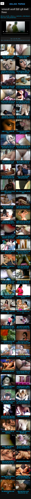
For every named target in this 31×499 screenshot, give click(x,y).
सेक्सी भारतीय (3, 17)
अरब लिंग (7, 16)
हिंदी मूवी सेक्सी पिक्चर (11, 17)
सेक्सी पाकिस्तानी (26, 16)
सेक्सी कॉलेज (19, 16)
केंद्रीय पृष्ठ (2, 16)
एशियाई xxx (12, 16)
